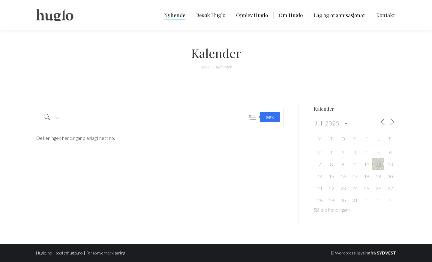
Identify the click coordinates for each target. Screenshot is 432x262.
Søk (270, 117)
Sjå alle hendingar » (332, 209)
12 (378, 164)
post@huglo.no (69, 252)
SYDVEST (386, 252)
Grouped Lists (252, 117)
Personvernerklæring (105, 252)
